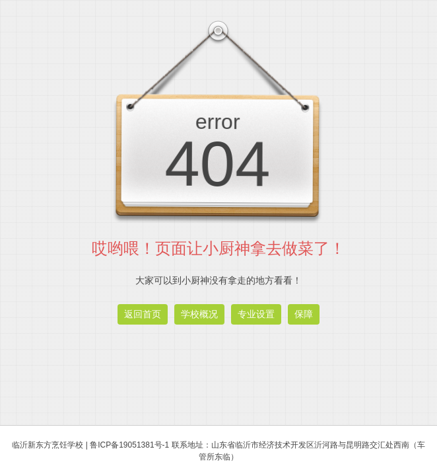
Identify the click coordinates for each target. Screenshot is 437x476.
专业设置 (256, 314)
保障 (303, 314)
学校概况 (199, 314)
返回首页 (142, 314)
